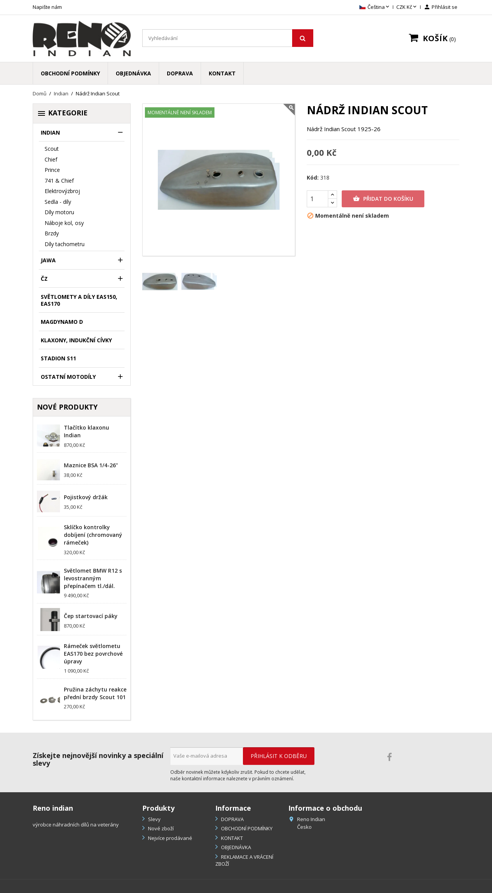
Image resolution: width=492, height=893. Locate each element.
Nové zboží (160, 828)
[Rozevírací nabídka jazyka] (375, 7)
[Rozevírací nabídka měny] (407, 7)
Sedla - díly (58, 201)
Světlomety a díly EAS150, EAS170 (79, 300)
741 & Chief (59, 180)
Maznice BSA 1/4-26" (91, 465)
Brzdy (52, 233)
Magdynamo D (62, 321)
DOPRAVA (180, 73)
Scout (52, 148)
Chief (51, 159)
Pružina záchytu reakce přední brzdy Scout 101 (95, 693)
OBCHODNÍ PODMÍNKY (70, 73)
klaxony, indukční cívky (76, 340)
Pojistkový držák (86, 497)
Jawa (48, 260)
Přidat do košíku (383, 199)
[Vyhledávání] (227, 38)
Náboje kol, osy (64, 223)
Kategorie (62, 113)
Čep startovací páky (91, 616)
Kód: (313, 177)
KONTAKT (222, 73)
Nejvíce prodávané (169, 838)
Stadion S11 (58, 358)
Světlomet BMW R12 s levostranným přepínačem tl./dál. (93, 578)
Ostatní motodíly (68, 376)
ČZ (44, 278)
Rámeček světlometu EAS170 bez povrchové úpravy (93, 653)
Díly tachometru (65, 244)
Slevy (154, 819)
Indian (50, 132)
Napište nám (47, 6)
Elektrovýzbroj (62, 191)
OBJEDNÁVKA (133, 73)
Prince (52, 169)
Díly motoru (59, 212)
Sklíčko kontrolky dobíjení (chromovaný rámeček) (93, 534)
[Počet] (317, 198)
